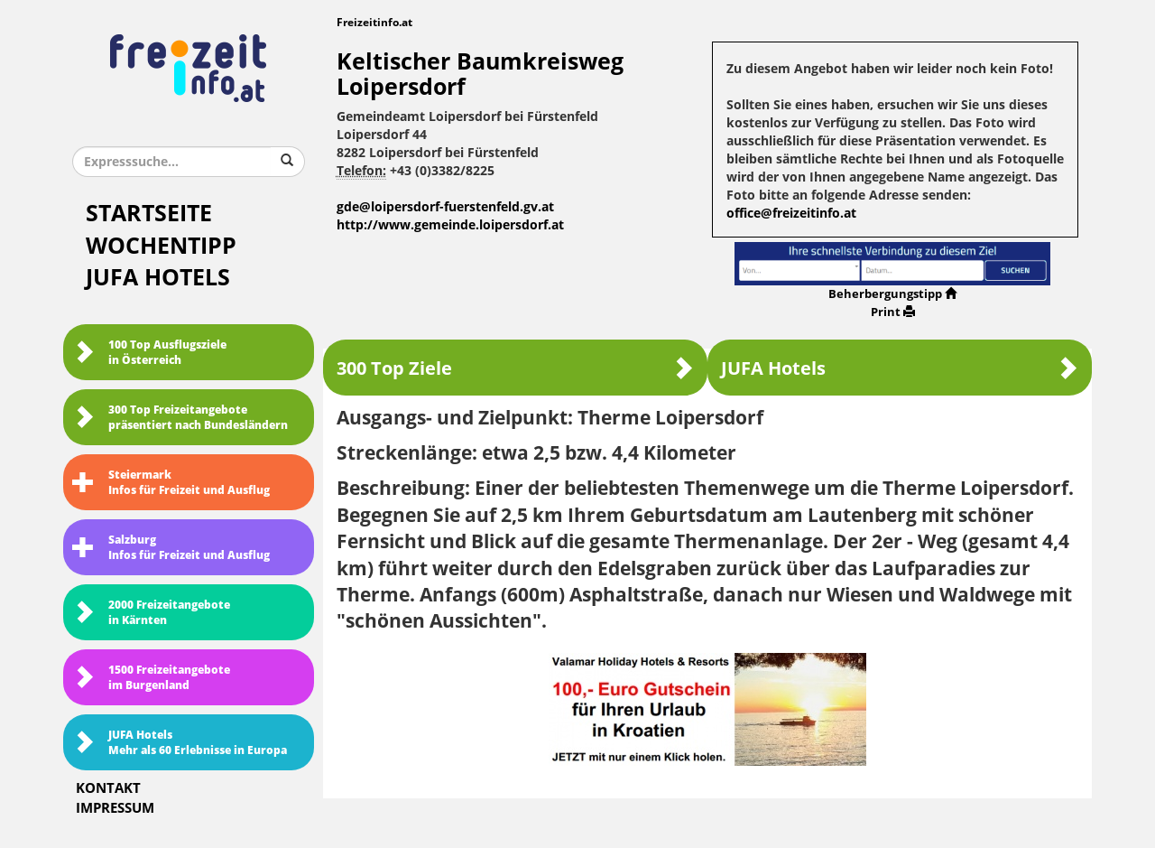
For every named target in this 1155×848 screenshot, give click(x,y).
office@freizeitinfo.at (791, 213)
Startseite (149, 213)
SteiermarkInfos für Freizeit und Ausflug (171, 483)
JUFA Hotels (158, 278)
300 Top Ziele (515, 368)
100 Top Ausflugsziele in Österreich (149, 353)
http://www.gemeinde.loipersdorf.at (450, 225)
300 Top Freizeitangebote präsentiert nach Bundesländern (180, 418)
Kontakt (108, 788)
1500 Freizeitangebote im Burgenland (151, 678)
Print (893, 312)
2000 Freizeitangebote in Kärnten (151, 613)
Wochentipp (161, 246)
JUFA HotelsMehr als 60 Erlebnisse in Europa (179, 743)
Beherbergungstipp (892, 294)
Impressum (115, 808)
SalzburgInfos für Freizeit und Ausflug (171, 548)
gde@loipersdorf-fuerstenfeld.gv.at (445, 207)
